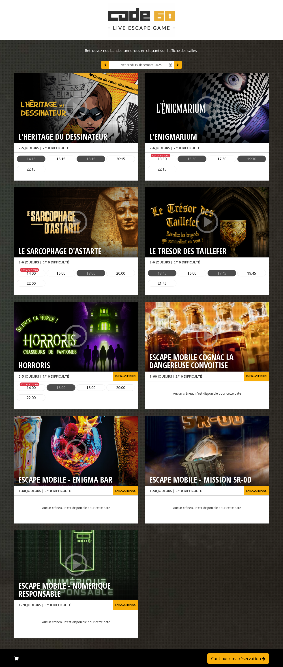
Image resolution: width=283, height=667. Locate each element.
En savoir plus (125, 376)
